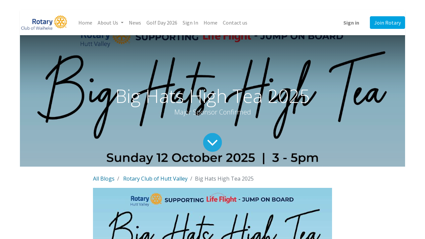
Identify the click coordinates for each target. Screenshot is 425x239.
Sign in (351, 22)
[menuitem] (85, 22)
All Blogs (104, 178)
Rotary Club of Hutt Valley (155, 178)
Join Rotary (387, 22)
